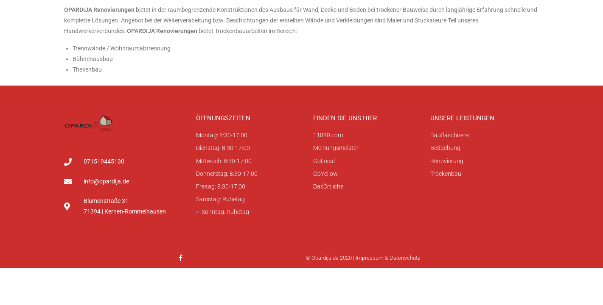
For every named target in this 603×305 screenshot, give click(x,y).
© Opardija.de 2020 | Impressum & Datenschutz (363, 258)
